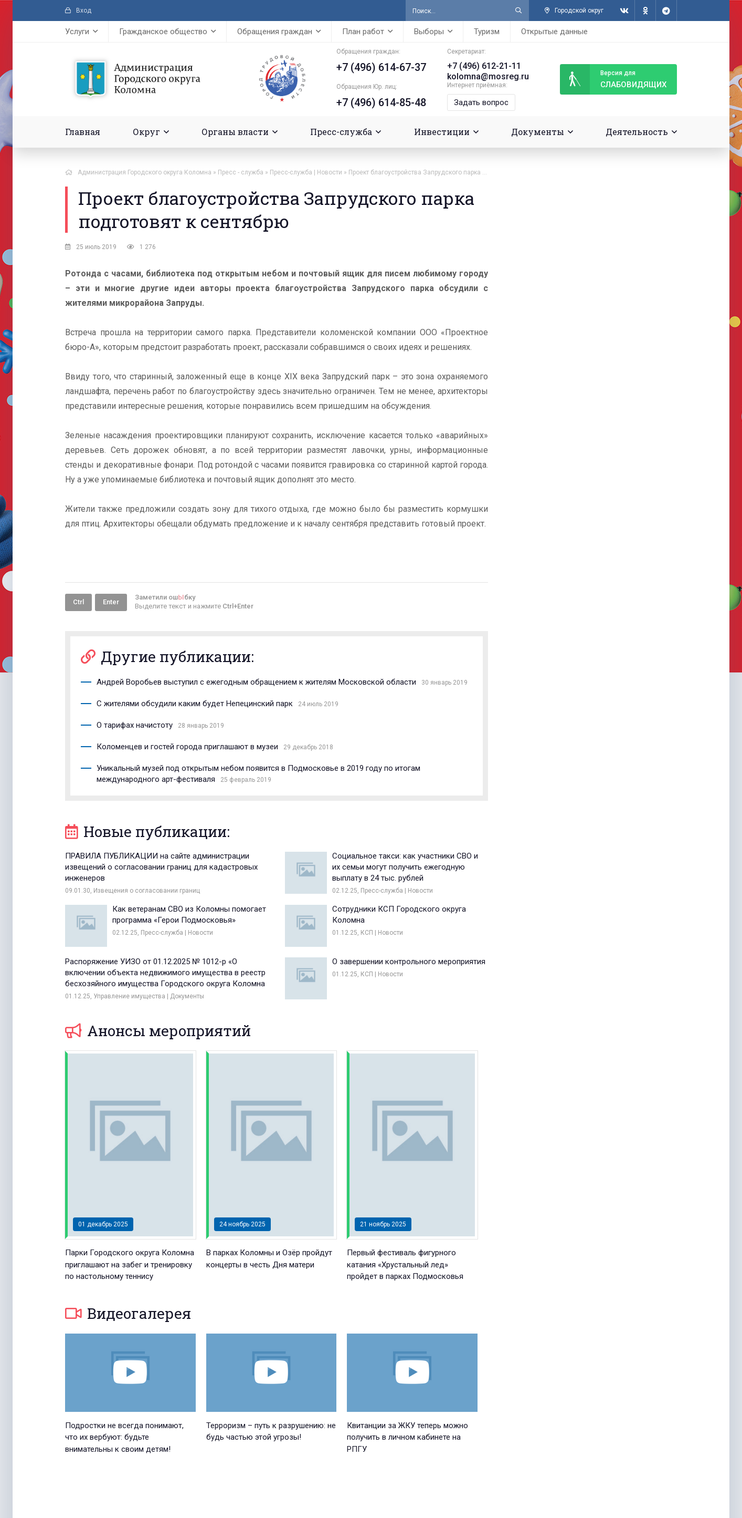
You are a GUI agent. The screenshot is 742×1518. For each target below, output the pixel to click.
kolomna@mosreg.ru (488, 76)
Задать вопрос (481, 102)
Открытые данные (554, 31)
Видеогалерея (128, 1313)
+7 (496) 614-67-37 (381, 67)
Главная (82, 131)
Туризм (487, 31)
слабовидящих (613, 79)
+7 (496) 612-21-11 (484, 66)
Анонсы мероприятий (158, 1030)
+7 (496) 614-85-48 (381, 102)
